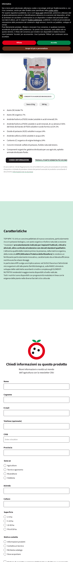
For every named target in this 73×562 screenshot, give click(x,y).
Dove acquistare (14, 554)
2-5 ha (9, 517)
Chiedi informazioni (19, 160)
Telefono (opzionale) (13, 421)
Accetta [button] (54, 43)
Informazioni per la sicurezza (22, 172)
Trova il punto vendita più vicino (51, 160)
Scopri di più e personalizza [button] (36, 48)
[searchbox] (6, 504)
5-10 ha (10, 521)
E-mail (6, 407)
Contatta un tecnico (15, 546)
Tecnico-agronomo (15, 469)
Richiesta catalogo (14, 550)
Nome (6, 381)
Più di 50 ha (12, 529)
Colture (7, 499)
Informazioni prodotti (16, 541)
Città (6, 434)
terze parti (39, 13)
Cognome (8, 394)
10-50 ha (10, 525)
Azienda (7, 485)
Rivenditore (12, 473)
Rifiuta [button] (19, 43)
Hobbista (11, 478)
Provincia (8, 447)
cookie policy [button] (53, 10)
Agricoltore (12, 465)
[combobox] (36, 504)
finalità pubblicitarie (35, 20)
